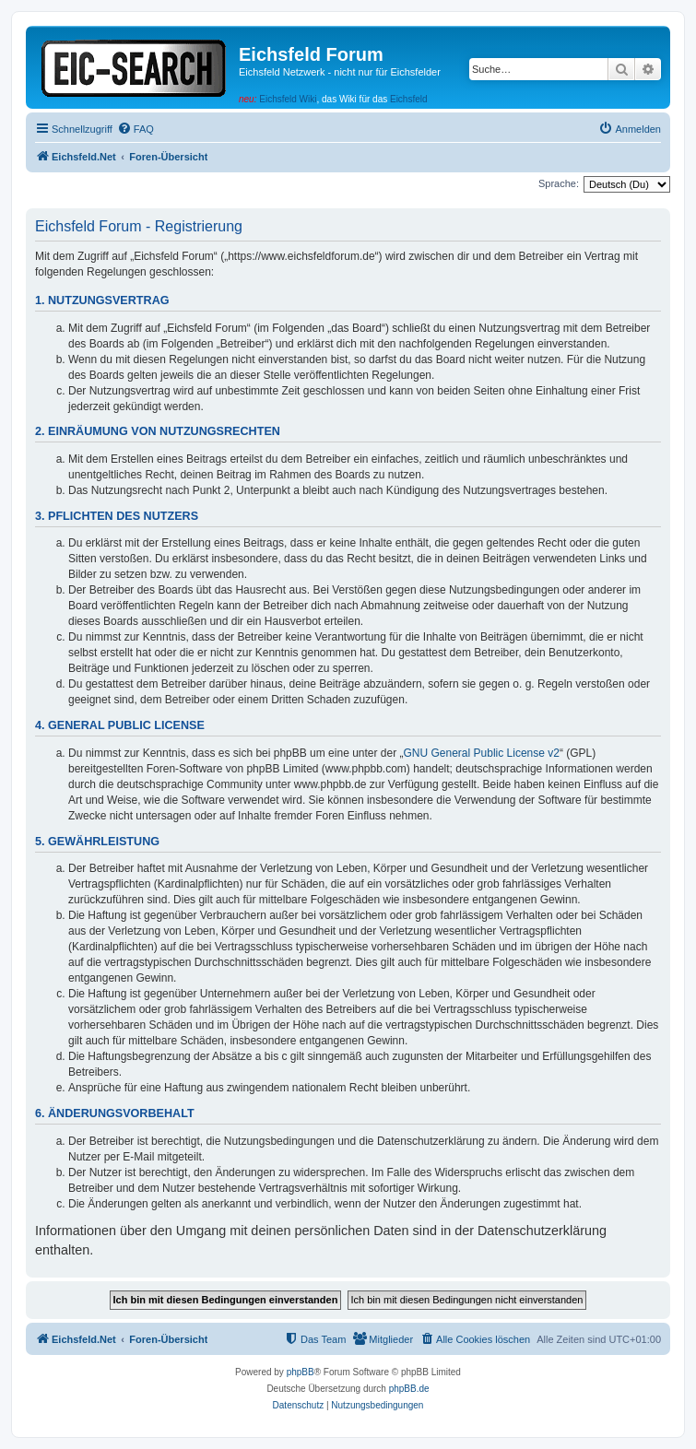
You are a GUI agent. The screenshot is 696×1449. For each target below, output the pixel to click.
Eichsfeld (409, 99)
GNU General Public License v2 (482, 753)
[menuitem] (135, 129)
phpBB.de (409, 1389)
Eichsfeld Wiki (287, 99)
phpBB (300, 1372)
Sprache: (558, 183)
